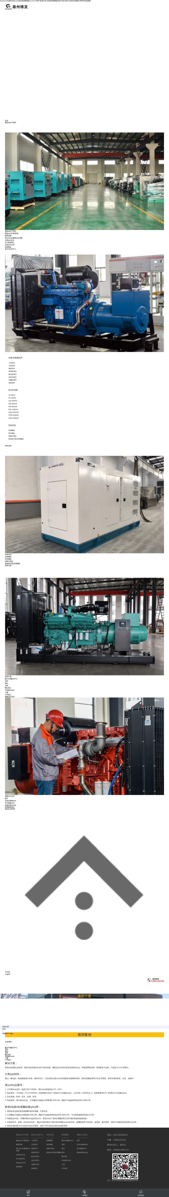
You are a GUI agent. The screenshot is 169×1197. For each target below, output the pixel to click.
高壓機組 (11, 430)
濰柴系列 (12, 368)
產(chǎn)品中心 (10, 249)
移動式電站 (12, 436)
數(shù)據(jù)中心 (11, 679)
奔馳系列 (12, 383)
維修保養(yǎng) (10, 805)
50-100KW (12, 398)
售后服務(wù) (9, 803)
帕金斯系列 (13, 374)
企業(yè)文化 (9, 240)
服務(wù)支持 (9, 697)
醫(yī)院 (7, 688)
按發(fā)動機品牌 (15, 358)
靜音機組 (11, 433)
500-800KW (12, 406)
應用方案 (8, 565)
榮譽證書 (8, 236)
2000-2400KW (13, 418)
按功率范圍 (13, 390)
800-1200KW (13, 409)
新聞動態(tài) (9, 807)
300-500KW (12, 404)
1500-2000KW (13, 415)
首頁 (6, 121)
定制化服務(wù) (10, 801)
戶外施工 (8, 695)
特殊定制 (12, 425)
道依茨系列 (13, 377)
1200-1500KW (13, 412)
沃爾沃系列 (13, 380)
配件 (6, 798)
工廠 (6, 692)
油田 (6, 685)
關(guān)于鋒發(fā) (11, 233)
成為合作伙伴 (10, 245)
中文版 (7, 972)
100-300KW (12, 401)
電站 (6, 681)
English (7, 974)
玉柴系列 (12, 366)
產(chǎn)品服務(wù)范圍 (13, 238)
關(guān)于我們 (10, 122)
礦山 (6, 683)
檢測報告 (8, 247)
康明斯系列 (13, 371)
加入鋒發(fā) (9, 242)
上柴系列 (12, 363)
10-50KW (11, 395)
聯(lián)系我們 (10, 809)
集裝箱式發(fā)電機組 (16, 439)
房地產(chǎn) (9, 690)
